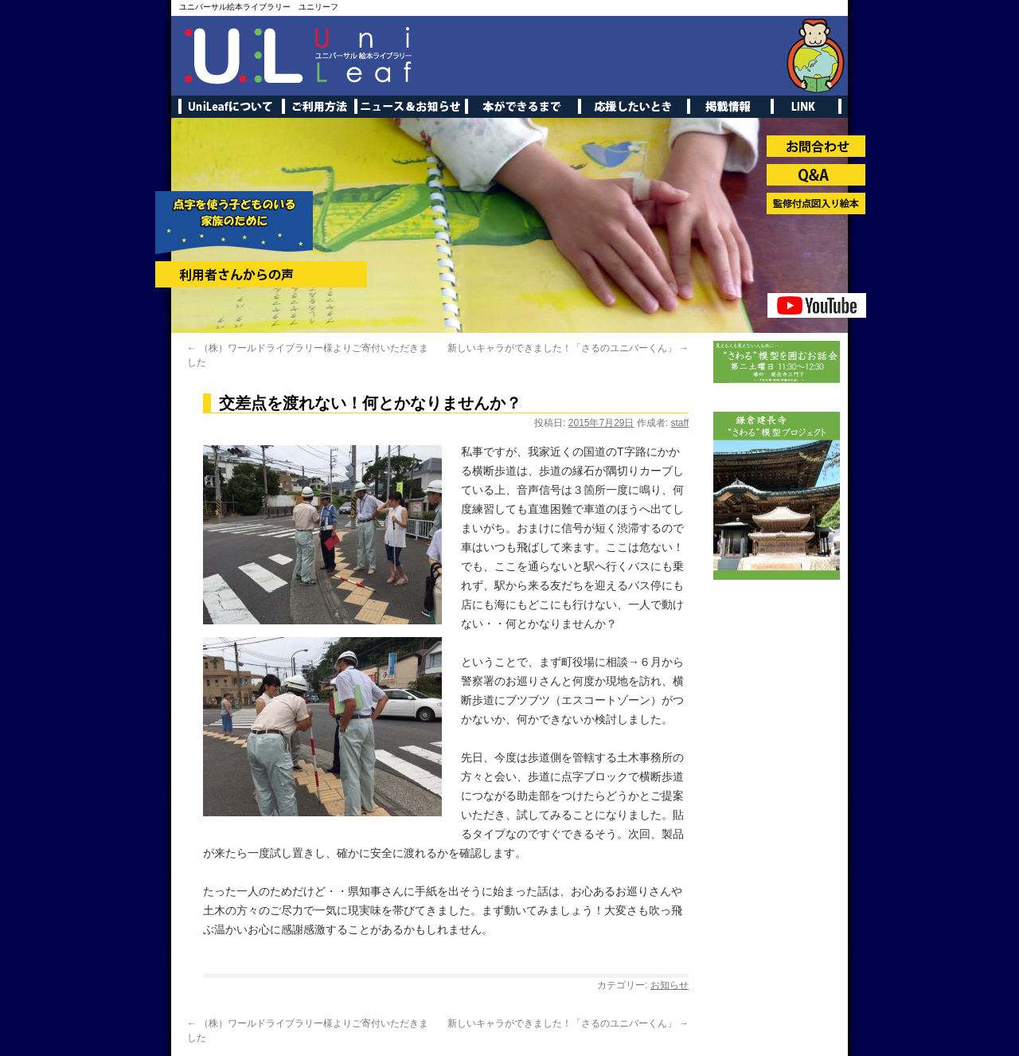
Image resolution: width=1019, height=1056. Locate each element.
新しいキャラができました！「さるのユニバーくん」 (568, 348)
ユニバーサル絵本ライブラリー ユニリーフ (258, 6)
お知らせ (669, 985)
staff (680, 422)
